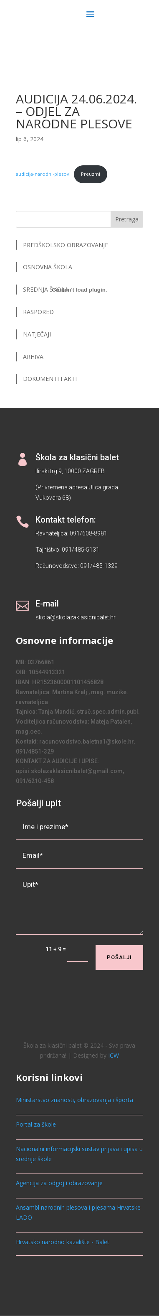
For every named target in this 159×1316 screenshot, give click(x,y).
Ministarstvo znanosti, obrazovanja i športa (74, 1100)
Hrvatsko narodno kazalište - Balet (62, 1242)
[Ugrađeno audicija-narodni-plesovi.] (79, 290)
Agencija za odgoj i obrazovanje (59, 1183)
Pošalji (119, 957)
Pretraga (127, 219)
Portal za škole (36, 1124)
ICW (113, 1055)
